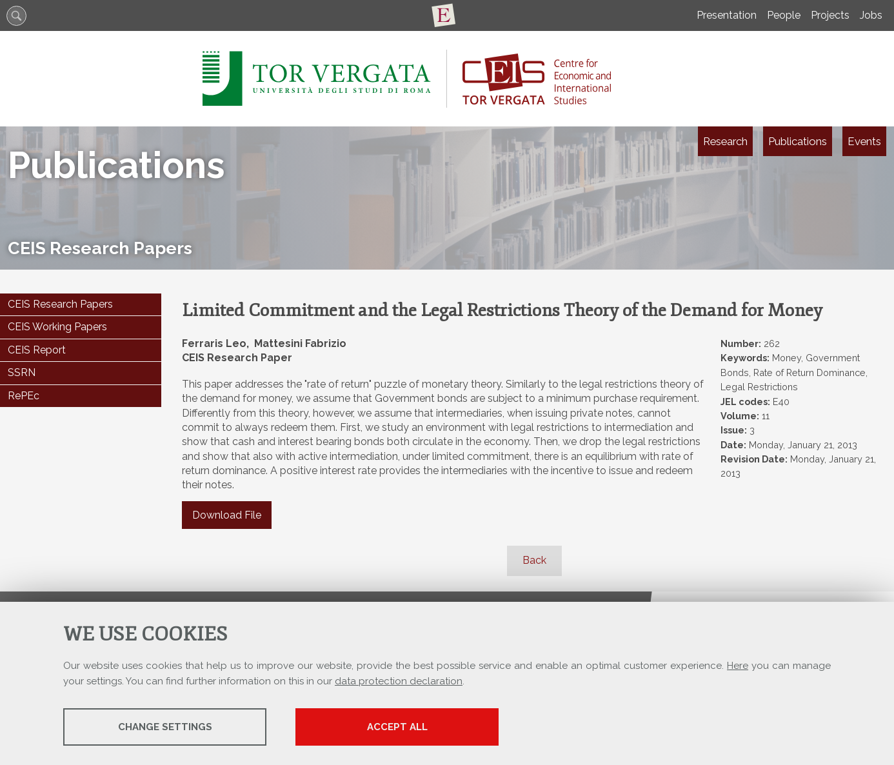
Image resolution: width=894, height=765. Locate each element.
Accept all (397, 727)
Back (534, 560)
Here (737, 665)
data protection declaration (398, 681)
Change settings (165, 727)
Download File (226, 515)
